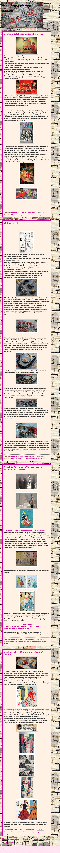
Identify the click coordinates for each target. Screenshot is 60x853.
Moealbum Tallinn (35, 641)
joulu (19, 215)
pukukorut (30, 458)
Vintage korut (11, 223)
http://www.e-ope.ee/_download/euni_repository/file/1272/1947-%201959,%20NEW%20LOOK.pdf (22, 626)
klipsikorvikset (22, 458)
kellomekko (21, 832)
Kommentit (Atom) (12, 843)
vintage (39, 215)
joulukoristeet (26, 215)
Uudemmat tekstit (10, 839)
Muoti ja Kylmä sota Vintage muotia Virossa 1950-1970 (23, 468)
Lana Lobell (29, 832)
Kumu (20, 641)
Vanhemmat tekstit (42, 839)
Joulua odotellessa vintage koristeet (23, 34)
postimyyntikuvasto (39, 832)
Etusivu (26, 839)
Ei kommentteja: (30, 212)
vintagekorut (43, 458)
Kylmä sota (25, 641)
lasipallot (34, 215)
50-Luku (14, 215)
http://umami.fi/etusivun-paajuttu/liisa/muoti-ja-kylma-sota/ (24, 530)
